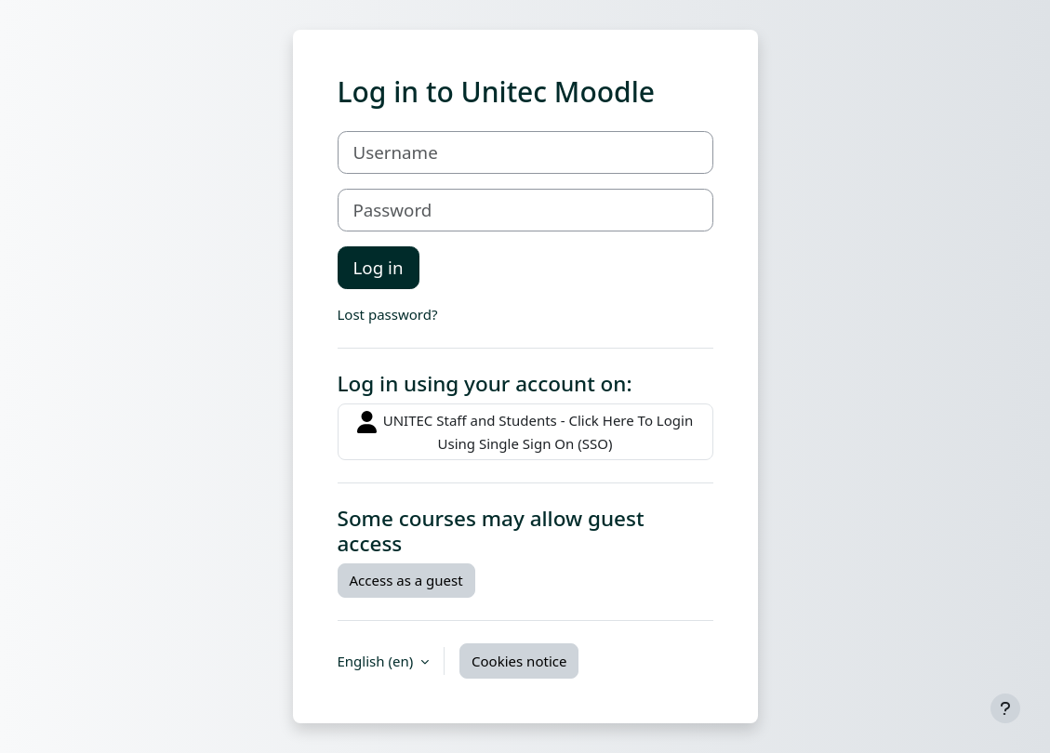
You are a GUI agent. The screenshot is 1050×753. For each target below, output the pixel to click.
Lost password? (388, 314)
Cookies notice (519, 661)
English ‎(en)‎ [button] (378, 661)
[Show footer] (1005, 708)
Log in (378, 267)
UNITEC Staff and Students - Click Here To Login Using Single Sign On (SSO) (525, 432)
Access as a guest (406, 580)
